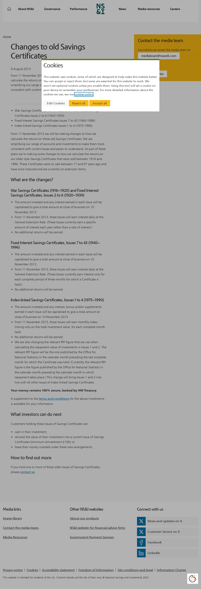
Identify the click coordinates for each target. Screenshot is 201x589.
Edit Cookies (56, 103)
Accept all (100, 103)
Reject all (78, 103)
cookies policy (84, 94)
